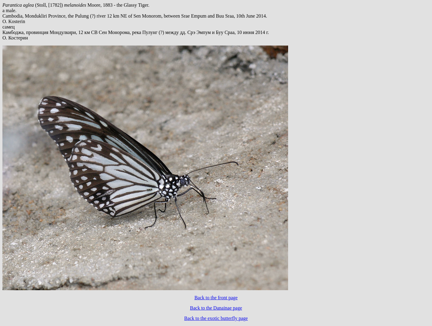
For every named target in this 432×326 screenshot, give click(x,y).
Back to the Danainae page (216, 308)
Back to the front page (215, 297)
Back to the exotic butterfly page (216, 318)
